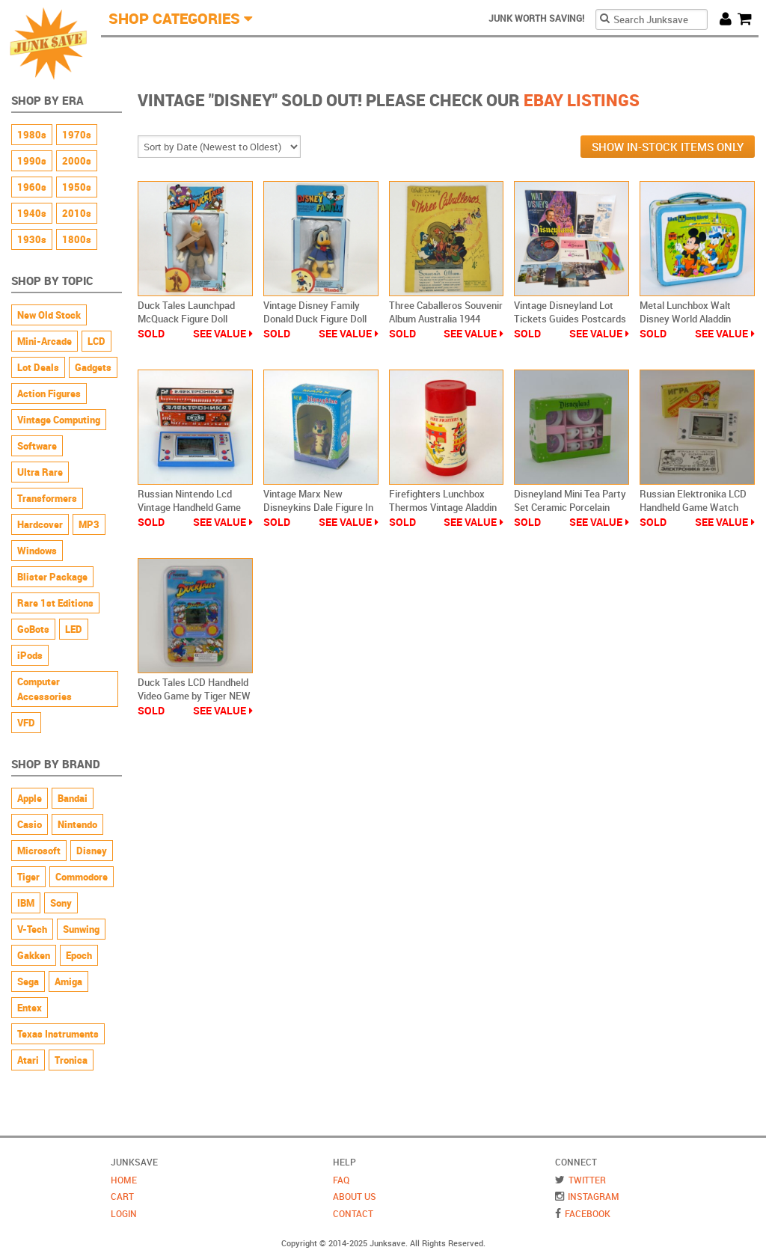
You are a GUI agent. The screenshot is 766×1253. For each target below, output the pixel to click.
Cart (748, 18)
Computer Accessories (44, 689)
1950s (76, 187)
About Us (354, 1196)
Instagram (593, 1196)
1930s (31, 239)
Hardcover (40, 524)
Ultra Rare (40, 472)
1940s (31, 213)
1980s (31, 134)
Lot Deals (38, 367)
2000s (76, 161)
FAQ (341, 1180)
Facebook (587, 1213)
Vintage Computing (58, 419)
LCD (96, 341)
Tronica (71, 1060)
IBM (25, 903)
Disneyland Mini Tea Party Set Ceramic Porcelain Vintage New (570, 507)
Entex (29, 1007)
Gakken (33, 955)
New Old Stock (49, 315)
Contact (353, 1213)
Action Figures (49, 393)
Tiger (28, 876)
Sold (151, 333)
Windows (37, 550)
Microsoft (39, 850)
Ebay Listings (582, 100)
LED (73, 629)
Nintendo (77, 824)
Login (124, 1213)
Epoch (79, 955)
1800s (76, 239)
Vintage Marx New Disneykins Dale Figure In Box (318, 507)
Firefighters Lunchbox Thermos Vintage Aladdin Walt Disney (443, 507)
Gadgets (93, 367)
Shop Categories (174, 18)
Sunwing (81, 929)
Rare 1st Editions (55, 603)
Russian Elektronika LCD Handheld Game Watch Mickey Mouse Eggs (693, 507)
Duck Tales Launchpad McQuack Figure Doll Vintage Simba (186, 318)
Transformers (47, 498)
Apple (29, 798)
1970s (76, 134)
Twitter (587, 1180)
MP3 (89, 524)
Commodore (81, 876)
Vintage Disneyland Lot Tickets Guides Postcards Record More (570, 318)
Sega (28, 981)
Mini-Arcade (44, 341)
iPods (30, 655)
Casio (29, 824)
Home (124, 1180)
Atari (28, 1060)
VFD (26, 722)
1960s (31, 187)
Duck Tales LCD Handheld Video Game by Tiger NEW (194, 688)
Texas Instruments (58, 1034)
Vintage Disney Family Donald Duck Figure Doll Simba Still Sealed (315, 318)
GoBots (33, 629)
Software (37, 446)
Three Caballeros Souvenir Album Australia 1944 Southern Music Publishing (446, 318)
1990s (31, 161)
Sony (61, 903)
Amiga (68, 981)
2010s (76, 213)
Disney (91, 850)
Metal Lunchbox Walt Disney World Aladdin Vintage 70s (685, 318)
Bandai (73, 798)
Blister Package (52, 576)
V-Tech (32, 929)
